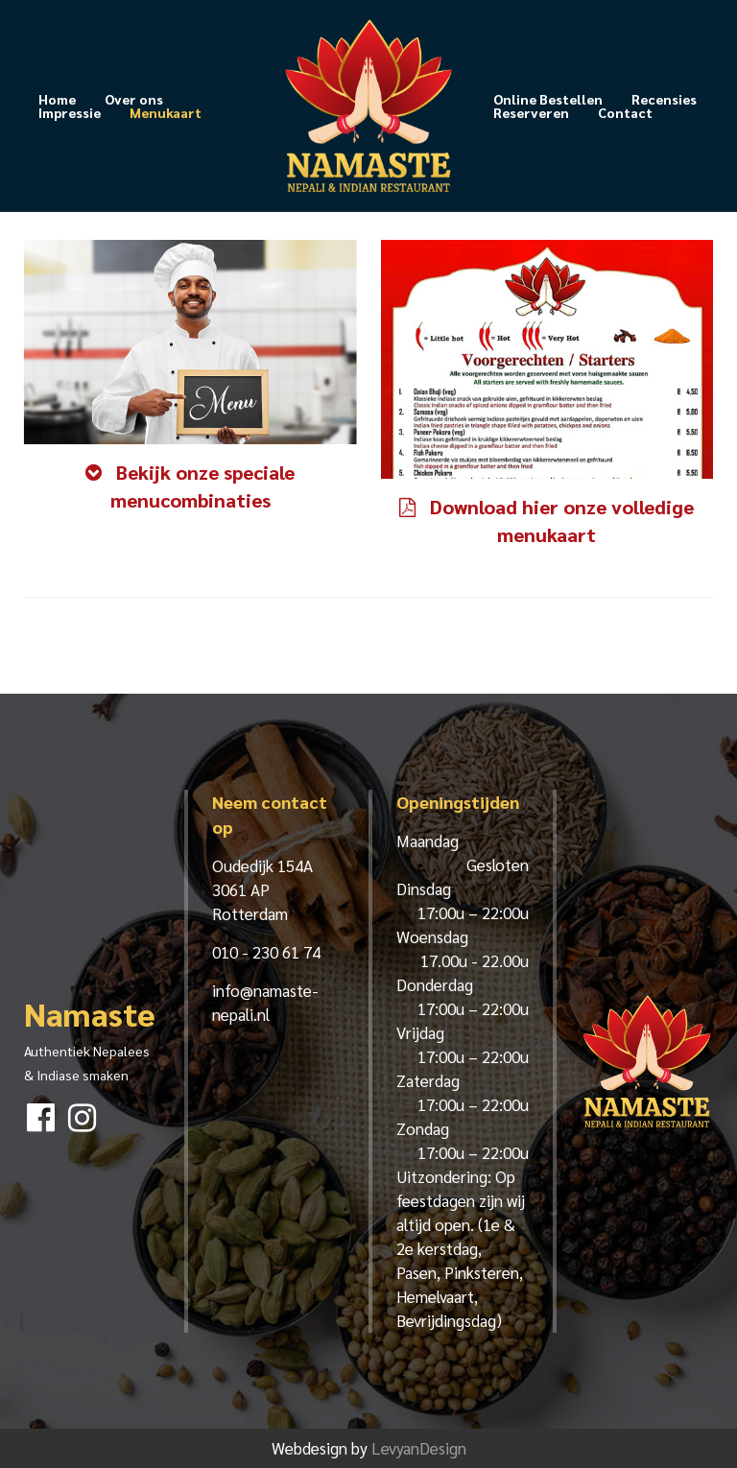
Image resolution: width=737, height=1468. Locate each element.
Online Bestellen (548, 99)
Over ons (134, 99)
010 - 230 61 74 (266, 951)
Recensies (664, 99)
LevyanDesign (418, 1447)
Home (57, 99)
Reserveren (531, 112)
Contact (625, 112)
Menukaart (166, 112)
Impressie (69, 112)
